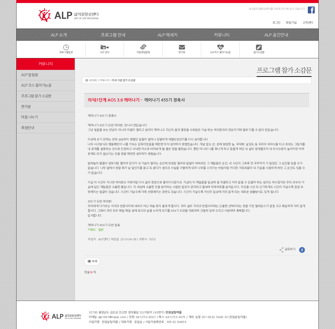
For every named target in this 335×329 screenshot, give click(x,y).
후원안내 (27, 128)
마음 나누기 (29, 117)
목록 (92, 261)
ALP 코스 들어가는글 (36, 85)
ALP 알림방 (29, 75)
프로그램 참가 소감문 (36, 96)
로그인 (276, 22)
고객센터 (307, 22)
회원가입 (291, 22)
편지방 (26, 106)
